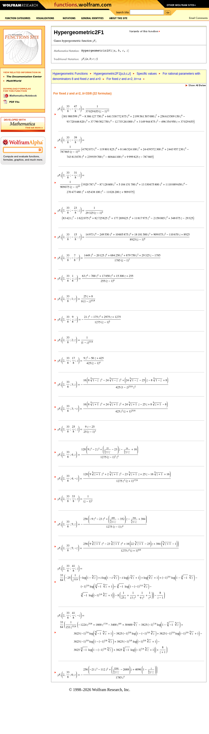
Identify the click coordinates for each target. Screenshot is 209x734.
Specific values (147, 73)
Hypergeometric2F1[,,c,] (112, 73)
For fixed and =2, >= (124, 79)
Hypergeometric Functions (70, 73)
